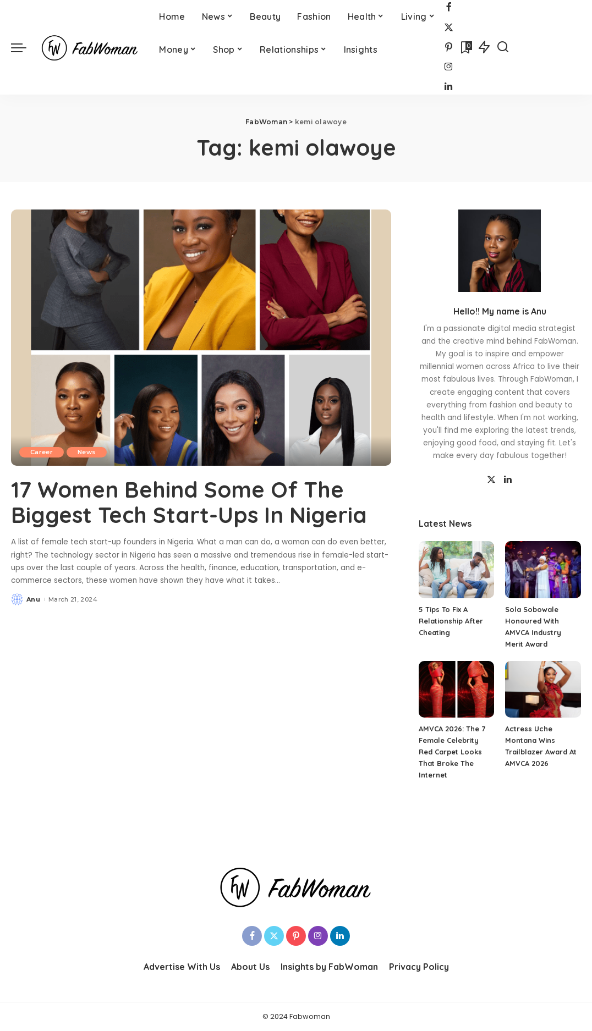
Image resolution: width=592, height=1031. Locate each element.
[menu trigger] (24, 47)
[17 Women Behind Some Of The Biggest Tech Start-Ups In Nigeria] (201, 337)
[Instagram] (448, 67)
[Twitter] (448, 28)
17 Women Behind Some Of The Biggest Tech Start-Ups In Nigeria (189, 502)
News (87, 452)
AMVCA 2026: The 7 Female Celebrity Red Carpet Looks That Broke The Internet (452, 751)
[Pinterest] (448, 48)
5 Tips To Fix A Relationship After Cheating (451, 621)
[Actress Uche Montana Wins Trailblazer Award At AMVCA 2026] (543, 689)
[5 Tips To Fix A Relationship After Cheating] (457, 569)
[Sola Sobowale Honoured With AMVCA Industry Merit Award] (543, 569)
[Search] (502, 47)
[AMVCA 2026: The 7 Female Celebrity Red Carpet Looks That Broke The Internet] (457, 689)
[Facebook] (448, 8)
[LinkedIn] (448, 87)
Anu (33, 599)
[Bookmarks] (465, 47)
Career (41, 452)
